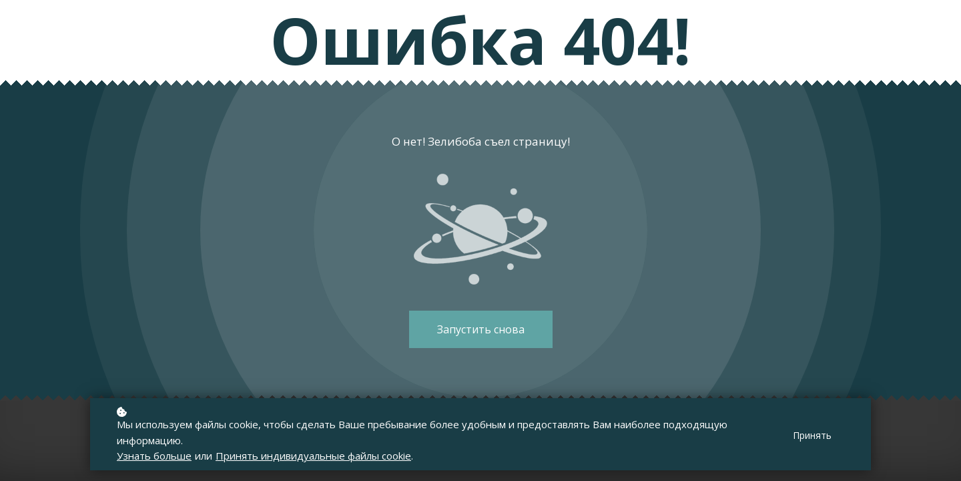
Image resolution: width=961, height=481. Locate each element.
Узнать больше (154, 456)
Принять (812, 436)
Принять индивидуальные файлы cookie (313, 456)
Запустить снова (481, 329)
